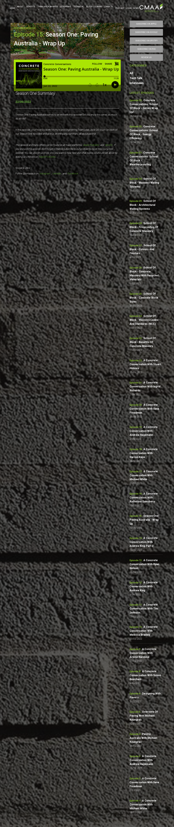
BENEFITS (31, 8)
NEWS (136, 8)
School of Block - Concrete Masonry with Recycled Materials (144, 273)
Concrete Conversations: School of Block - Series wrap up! (144, 106)
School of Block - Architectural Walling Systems (143, 204)
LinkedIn (57, 173)
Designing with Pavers (145, 695)
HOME (12, 8)
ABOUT (20, 8)
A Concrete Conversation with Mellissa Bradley (144, 630)
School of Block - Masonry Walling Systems (144, 182)
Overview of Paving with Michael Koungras (144, 715)
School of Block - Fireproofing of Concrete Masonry (144, 227)
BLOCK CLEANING (95, 8)
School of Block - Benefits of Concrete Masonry (143, 342)
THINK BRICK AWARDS (48, 8)
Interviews (20, 50)
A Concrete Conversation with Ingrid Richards (145, 386)
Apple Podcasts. (47, 156)
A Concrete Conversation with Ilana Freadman (144, 408)
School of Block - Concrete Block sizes (144, 297)
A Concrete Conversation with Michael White (144, 475)
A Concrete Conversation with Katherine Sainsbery (144, 497)
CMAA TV (109, 8)
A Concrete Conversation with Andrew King (144, 586)
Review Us (146, 57)
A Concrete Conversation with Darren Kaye (144, 453)
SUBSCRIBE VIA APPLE (146, 24)
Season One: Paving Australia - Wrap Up (144, 519)
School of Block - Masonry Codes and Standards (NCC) (144, 319)
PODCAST (119, 8)
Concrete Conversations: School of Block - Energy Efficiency (144, 132)
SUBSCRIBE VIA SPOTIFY (146, 40)
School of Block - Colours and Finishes (143, 249)
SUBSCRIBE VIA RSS (146, 49)
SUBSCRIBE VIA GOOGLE (146, 32)
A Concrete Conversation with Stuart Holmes (145, 364)
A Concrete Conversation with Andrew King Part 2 (144, 541)
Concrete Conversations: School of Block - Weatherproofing (144, 158)
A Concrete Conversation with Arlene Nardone (143, 653)
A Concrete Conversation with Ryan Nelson (144, 564)
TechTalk (136, 78)
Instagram (45, 173)
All (131, 73)
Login (129, 8)
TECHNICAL (79, 8)
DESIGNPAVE (66, 8)
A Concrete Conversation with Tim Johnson (144, 608)
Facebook (73, 173)
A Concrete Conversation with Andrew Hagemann (144, 430)
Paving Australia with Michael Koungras (143, 737)
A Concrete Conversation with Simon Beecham (145, 675)
